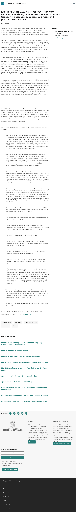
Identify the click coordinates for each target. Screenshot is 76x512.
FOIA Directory (7, 501)
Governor (18, 322)
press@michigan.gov (60, 38)
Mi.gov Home (6, 485)
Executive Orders (31, 322)
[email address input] (12, 453)
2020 (14, 326)
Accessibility (6, 493)
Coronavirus (6, 322)
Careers (31, 442)
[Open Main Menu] (74, 3)
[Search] (71, 3)
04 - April (5, 326)
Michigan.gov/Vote (10, 469)
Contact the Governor (61, 443)
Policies (5, 489)
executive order (26, 314)
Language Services (8, 508)
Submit (12, 458)
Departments (6, 505)
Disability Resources (8, 497)
